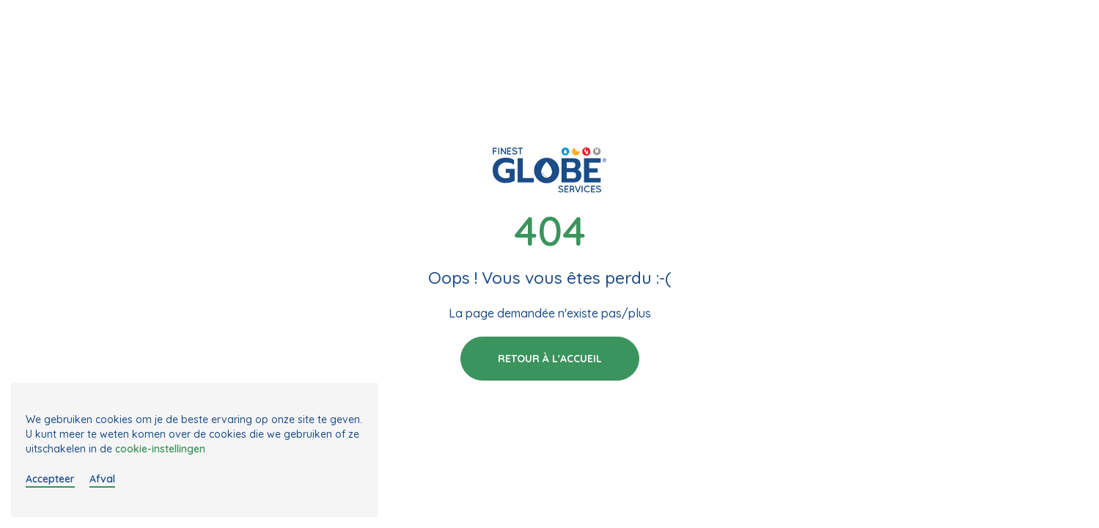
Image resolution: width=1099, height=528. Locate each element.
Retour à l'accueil (550, 358)
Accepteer (50, 478)
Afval (102, 478)
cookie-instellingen (160, 448)
